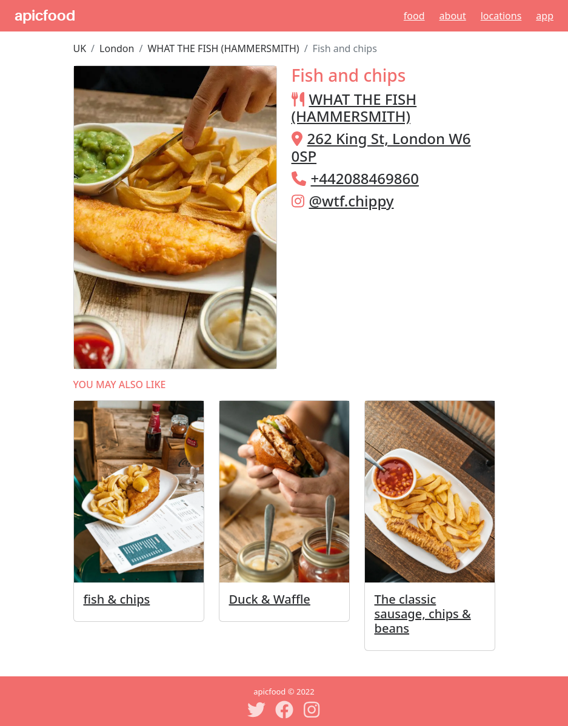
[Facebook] (284, 710)
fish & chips (117, 599)
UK (80, 48)
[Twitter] (256, 710)
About (452, 15)
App (544, 15)
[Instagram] (312, 710)
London (116, 48)
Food (414, 15)
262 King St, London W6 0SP (381, 147)
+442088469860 (365, 178)
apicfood (45, 15)
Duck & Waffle (269, 599)
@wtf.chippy (351, 201)
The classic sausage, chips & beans (423, 613)
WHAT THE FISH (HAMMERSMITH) (223, 48)
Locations (501, 15)
